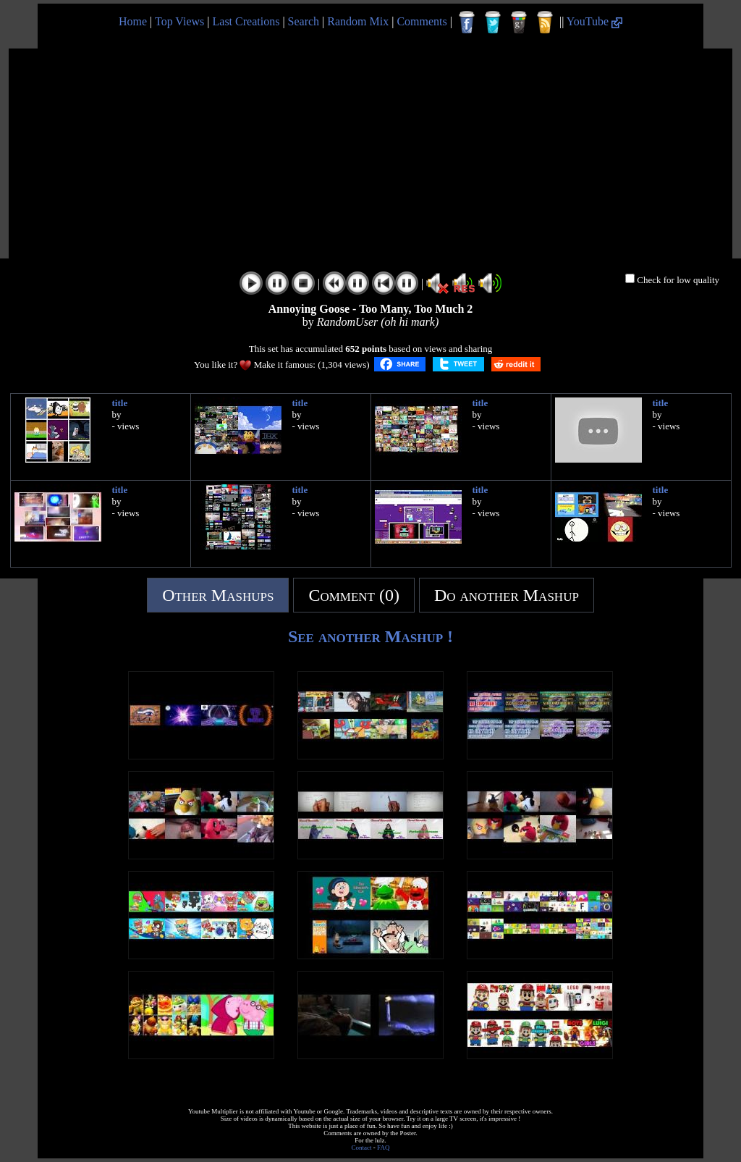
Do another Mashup (506, 595)
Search (304, 21)
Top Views (179, 21)
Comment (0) (353, 595)
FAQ (383, 1147)
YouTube (594, 21)
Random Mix (358, 21)
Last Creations (246, 21)
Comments (421, 21)
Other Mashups (218, 595)
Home (133, 21)
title (120, 402)
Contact (362, 1147)
